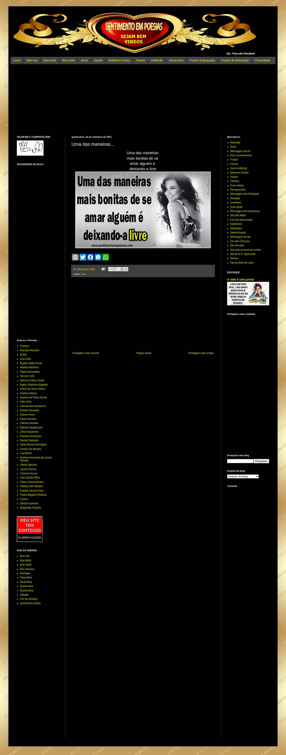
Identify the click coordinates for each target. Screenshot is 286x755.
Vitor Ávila (25, 401)
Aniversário (176, 60)
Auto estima (237, 185)
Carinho (234, 181)
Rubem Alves (27, 414)
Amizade (235, 198)
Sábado (24, 594)
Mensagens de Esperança (245, 211)
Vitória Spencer (28, 464)
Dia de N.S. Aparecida (242, 254)
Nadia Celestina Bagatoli (34, 384)
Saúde (98, 60)
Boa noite (68, 60)
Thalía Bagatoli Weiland (33, 494)
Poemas (24, 345)
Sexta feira (26, 581)
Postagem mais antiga (200, 353)
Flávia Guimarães (30, 371)
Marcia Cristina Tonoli (32, 380)
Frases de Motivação (235, 60)
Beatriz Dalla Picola (31, 363)
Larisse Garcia (28, 469)
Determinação (238, 232)
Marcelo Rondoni (29, 350)
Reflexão (157, 60)
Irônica (234, 164)
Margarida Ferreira (30, 507)
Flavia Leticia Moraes (32, 482)
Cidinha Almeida (29, 423)
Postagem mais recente (86, 353)
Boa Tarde (26, 564)
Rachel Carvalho (29, 440)
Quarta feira (26, 590)
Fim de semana (28, 598)
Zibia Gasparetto (29, 431)
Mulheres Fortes (119, 60)
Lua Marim (26, 453)
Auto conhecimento (241, 155)
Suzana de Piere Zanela (33, 397)
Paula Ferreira (28, 418)
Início (16, 60)
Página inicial (143, 353)
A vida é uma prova (240, 279)
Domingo (25, 573)
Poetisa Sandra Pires (32, 490)
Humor (234, 176)
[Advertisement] (143, 99)
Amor (84, 60)
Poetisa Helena (28, 393)
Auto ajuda (236, 206)
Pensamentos (238, 189)
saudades (235, 202)
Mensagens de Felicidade (244, 193)
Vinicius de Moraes (30, 449)
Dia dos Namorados (241, 219)
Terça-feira (26, 577)
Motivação (236, 228)
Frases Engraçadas (202, 60)
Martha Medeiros (29, 367)
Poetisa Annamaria (30, 436)
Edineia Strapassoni (31, 427)
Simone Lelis (27, 376)
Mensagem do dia (240, 236)
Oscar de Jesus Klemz (32, 388)
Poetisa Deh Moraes (31, 486)
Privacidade (262, 60)
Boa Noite (25, 560)
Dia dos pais (237, 245)
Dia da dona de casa (241, 262)
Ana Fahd (25, 359)
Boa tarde (50, 60)
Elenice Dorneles (29, 410)
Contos (24, 499)
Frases (140, 60)
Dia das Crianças (239, 241)
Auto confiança (238, 168)
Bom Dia (25, 556)
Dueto (23, 354)
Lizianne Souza (28, 473)
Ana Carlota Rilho (30, 477)
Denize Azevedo (29, 503)
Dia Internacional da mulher (245, 249)
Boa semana (27, 569)
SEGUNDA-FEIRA (30, 603)
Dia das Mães (238, 215)
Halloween (236, 224)
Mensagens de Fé (240, 151)
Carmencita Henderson (33, 406)
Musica (234, 258)
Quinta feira (26, 586)
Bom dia (31, 60)
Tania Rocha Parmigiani (33, 444)
